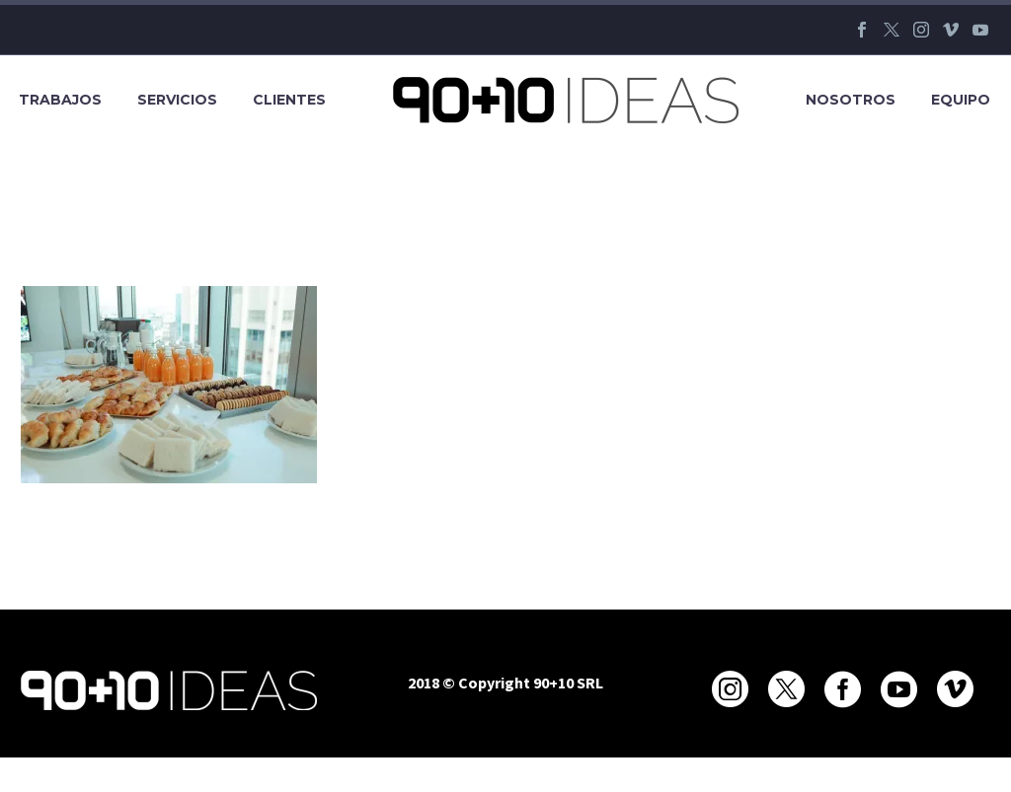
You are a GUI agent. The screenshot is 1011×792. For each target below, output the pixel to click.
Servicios (177, 99)
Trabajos (60, 99)
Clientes (289, 99)
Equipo (960, 99)
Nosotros (850, 99)
